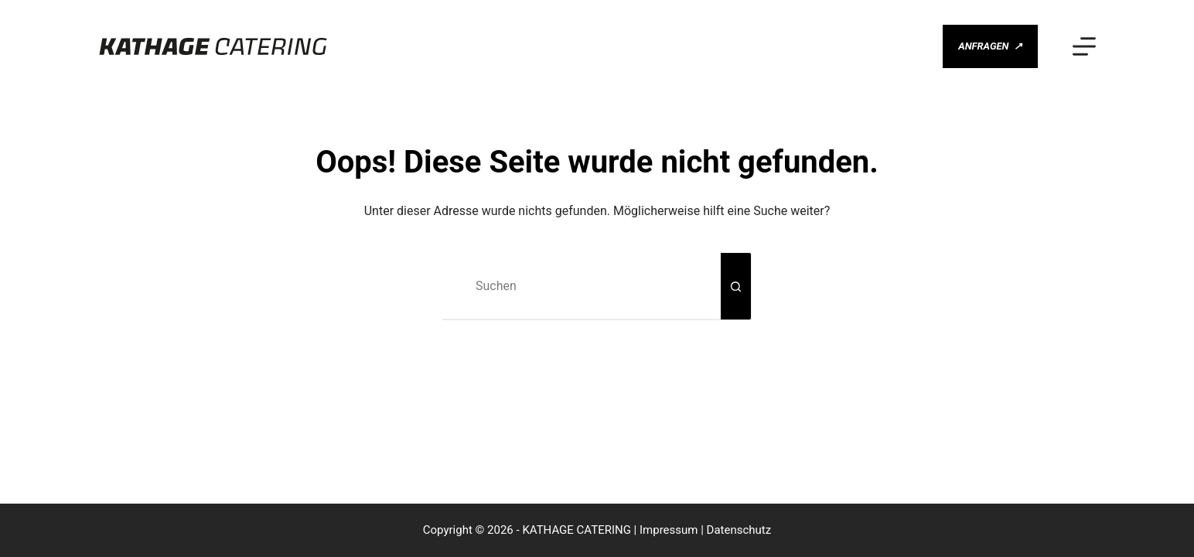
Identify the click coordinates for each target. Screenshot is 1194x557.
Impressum (669, 530)
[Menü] (1084, 46)
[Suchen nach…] (581, 286)
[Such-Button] (736, 286)
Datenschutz (739, 530)
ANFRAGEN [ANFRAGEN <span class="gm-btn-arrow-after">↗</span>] (990, 46)
